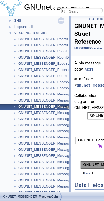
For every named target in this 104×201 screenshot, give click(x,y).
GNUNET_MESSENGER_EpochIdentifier (49, 70)
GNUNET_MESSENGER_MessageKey (47, 125)
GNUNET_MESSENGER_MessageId (45, 137)
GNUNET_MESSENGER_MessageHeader (50, 94)
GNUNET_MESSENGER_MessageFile (47, 174)
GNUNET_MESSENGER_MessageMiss (48, 143)
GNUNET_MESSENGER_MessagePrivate (49, 180)
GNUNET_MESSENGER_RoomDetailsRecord (52, 57)
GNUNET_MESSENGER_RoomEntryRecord (51, 51)
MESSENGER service (30, 33)
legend (88, 172)
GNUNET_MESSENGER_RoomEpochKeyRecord (55, 76)
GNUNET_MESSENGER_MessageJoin (47, 107)
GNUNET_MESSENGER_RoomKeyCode (49, 39)
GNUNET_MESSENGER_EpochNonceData (50, 82)
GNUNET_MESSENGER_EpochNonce (47, 88)
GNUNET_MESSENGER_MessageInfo (47, 100)
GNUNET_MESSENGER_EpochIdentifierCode (52, 64)
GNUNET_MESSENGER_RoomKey (45, 45)
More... (91, 69)
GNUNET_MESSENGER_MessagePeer (48, 131)
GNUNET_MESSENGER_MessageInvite (48, 162)
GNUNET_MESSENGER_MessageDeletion (50, 186)
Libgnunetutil (23, 27)
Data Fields (95, 19)
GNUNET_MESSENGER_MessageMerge (49, 150)
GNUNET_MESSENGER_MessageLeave (49, 113)
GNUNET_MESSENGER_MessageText (47, 168)
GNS (17, 21)
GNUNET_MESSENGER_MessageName (49, 119)
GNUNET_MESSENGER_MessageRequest (50, 156)
